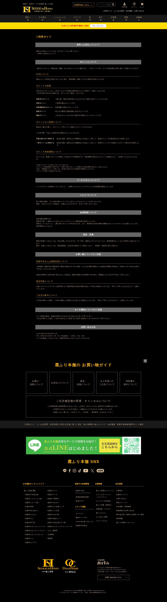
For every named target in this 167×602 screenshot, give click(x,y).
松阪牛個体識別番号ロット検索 (130, 427)
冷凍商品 (113, 18)
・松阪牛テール (52, 498)
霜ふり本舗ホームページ (105, 494)
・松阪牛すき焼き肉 (31, 498)
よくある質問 (119, 10)
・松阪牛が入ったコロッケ (34, 538)
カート (142, 7)
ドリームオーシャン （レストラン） (103, 499)
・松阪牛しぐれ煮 (53, 514)
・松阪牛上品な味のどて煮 (56, 526)
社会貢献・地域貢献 (123, 510)
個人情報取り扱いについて (94, 427)
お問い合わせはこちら (113, 580)
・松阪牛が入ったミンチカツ (34, 534)
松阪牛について (122, 498)
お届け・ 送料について (37, 383)
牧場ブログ (80, 504)
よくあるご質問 (102, 520)
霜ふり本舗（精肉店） (104, 508)
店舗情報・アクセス (103, 512)
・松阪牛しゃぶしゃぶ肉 (33, 502)
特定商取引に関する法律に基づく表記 (66, 427)
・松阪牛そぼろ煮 (53, 518)
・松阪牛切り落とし (31, 514)
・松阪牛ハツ (29, 542)
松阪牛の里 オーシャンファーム (83, 495)
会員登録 (124, 7)
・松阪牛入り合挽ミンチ (56, 510)
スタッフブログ (102, 524)
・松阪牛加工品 (30, 526)
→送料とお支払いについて (46, 53)
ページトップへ (145, 360)
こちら (46, 225)
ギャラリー (80, 517)
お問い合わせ (139, 10)
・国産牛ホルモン (53, 506)
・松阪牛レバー (52, 494)
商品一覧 (28, 18)
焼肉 (90, 18)
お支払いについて (60, 383)
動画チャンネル (81, 521)
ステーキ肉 (77, 18)
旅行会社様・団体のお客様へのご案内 (130, 518)
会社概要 (129, 10)
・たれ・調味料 (52, 534)
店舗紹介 (139, 18)
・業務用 (50, 542)
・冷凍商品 (51, 538)
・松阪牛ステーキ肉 (31, 506)
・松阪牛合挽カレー (54, 522)
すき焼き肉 (42, 18)
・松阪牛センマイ (30, 546)
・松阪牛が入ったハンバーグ (34, 530)
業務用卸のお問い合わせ (125, 514)
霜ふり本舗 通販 (30, 494)
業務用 (126, 18)
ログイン (133, 7)
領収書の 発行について (130, 383)
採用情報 (119, 522)
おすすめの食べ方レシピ (85, 525)
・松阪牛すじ (29, 522)
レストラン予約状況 (103, 504)
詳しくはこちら (98, 25)
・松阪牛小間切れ (53, 502)
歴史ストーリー (122, 506)
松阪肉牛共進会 (81, 529)
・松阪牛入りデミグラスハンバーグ (60, 530)
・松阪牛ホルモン (30, 518)
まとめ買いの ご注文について (107, 383)
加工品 (101, 18)
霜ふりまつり (101, 516)
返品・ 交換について (83, 383)
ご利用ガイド (107, 10)
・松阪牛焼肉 (29, 510)
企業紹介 (119, 494)
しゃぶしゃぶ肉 (60, 18)
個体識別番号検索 (82, 500)
